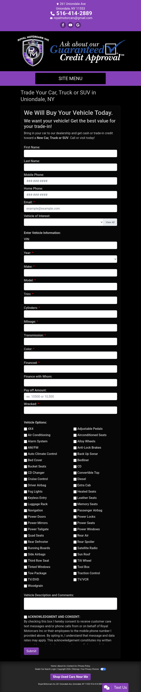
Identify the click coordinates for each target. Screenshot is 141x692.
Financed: (30, 363)
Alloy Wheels (86, 441)
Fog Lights (35, 491)
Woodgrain (35, 586)
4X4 (30, 429)
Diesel (81, 479)
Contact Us (72, 666)
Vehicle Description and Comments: (49, 595)
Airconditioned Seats (92, 435)
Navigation (35, 510)
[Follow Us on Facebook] (63, 25)
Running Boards (39, 548)
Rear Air (83, 535)
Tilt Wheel (84, 560)
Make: (28, 266)
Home (53, 666)
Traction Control (88, 573)
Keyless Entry (37, 498)
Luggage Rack (38, 504)
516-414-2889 (74, 13)
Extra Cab (84, 485)
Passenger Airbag (89, 510)
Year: (27, 253)
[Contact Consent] (25, 617)
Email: (28, 202)
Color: (28, 349)
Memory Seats (87, 504)
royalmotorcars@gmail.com (73, 18)
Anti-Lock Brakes (89, 447)
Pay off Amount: (35, 390)
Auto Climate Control (42, 454)
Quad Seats (36, 535)
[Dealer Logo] (70, 51)
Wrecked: (30, 404)
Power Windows (88, 529)
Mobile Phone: (34, 175)
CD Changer (36, 473)
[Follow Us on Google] (78, 25)
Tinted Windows (39, 567)
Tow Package (37, 573)
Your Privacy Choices (93, 669)
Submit (31, 651)
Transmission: (34, 335)
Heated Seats (86, 491)
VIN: (27, 239)
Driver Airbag (37, 485)
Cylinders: (31, 308)
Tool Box (83, 567)
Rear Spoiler (85, 542)
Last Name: (32, 161)
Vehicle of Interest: (37, 216)
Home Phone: (33, 188)
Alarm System (37, 441)
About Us (62, 666)
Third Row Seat (38, 560)
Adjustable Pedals (90, 429)
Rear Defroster (38, 542)
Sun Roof (83, 554)
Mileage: (30, 321)
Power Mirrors (38, 523)
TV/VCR (83, 579)
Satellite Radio (87, 548)
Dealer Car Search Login (45, 669)
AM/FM (33, 447)
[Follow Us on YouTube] (70, 25)
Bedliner (83, 460)
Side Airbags (37, 554)
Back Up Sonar (87, 454)
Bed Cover (35, 460)
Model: (28, 280)
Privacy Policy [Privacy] (84, 666)
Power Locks (86, 517)
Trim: (27, 294)
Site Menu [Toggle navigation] (70, 78)
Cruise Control (38, 479)
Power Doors (37, 517)
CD (79, 466)
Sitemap (75, 669)
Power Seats (86, 523)
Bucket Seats (37, 466)
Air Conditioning (39, 435)
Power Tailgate (38, 529)
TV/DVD (33, 579)
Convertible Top (88, 473)
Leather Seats (87, 498)
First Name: (32, 147)
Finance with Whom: (38, 376)
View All (110, 222)
